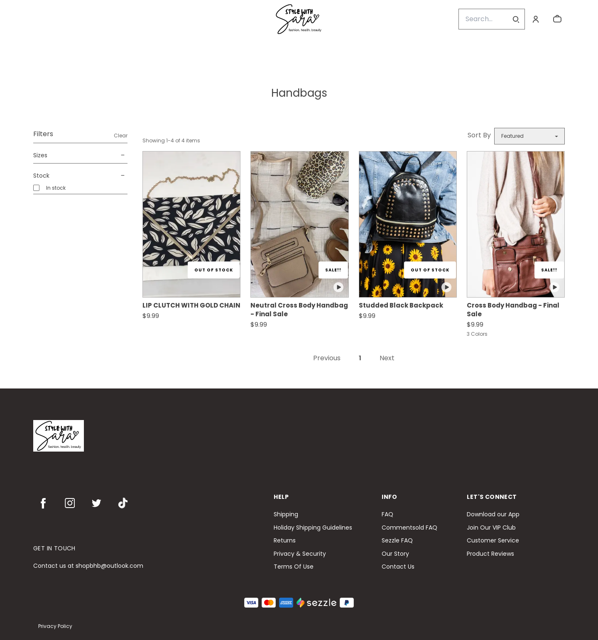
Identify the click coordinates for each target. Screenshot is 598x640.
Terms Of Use (294, 567)
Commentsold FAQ (409, 528)
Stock (80, 175)
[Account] (535, 19)
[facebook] (43, 503)
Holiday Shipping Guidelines (313, 528)
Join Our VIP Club (491, 528)
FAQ (387, 514)
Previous (327, 358)
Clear (120, 135)
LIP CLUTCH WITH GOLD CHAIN (191, 305)
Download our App (493, 514)
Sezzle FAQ (397, 541)
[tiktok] (123, 503)
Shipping (286, 514)
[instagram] (70, 503)
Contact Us (398, 567)
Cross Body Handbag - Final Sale (513, 309)
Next (387, 358)
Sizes (80, 155)
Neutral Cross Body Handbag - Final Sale (299, 309)
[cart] (557, 19)
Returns (285, 541)
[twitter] (96, 503)
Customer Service (493, 541)
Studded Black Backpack (401, 305)
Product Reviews (490, 554)
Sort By (479, 135)
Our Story (395, 554)
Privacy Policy (55, 626)
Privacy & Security (300, 554)
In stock (56, 188)
